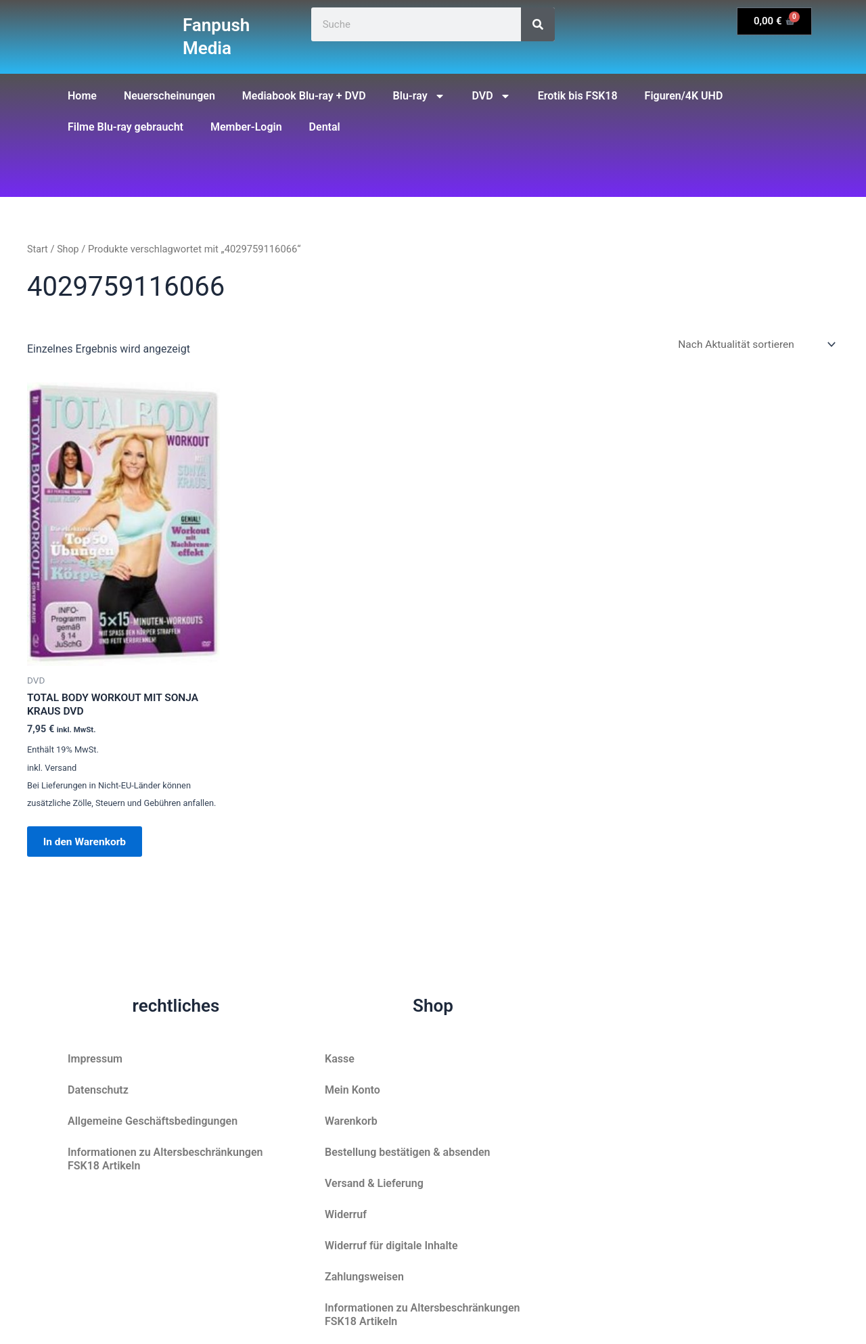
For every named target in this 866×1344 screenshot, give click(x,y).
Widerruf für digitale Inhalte (391, 1245)
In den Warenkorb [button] (90, 845)
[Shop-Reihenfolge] (753, 345)
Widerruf (346, 1214)
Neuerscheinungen (169, 95)
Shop (69, 249)
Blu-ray (419, 96)
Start (38, 249)
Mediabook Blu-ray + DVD (304, 95)
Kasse (340, 1058)
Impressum (95, 1058)
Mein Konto (352, 1089)
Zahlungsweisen (364, 1276)
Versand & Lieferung (374, 1183)
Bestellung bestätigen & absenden (407, 1152)
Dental (324, 126)
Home (82, 95)
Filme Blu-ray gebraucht (125, 126)
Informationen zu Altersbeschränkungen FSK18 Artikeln (165, 1159)
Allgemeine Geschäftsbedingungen (152, 1121)
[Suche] (538, 24)
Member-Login (246, 126)
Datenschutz (98, 1089)
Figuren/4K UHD (684, 95)
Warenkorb (351, 1121)
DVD (491, 96)
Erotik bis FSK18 (578, 95)
